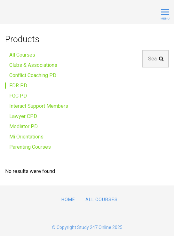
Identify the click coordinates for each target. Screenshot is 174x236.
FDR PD (18, 86)
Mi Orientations (26, 137)
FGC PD (18, 96)
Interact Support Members (38, 106)
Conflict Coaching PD (32, 75)
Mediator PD (23, 126)
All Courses (22, 55)
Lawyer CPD (23, 116)
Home (68, 199)
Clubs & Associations (33, 65)
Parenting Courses (30, 147)
